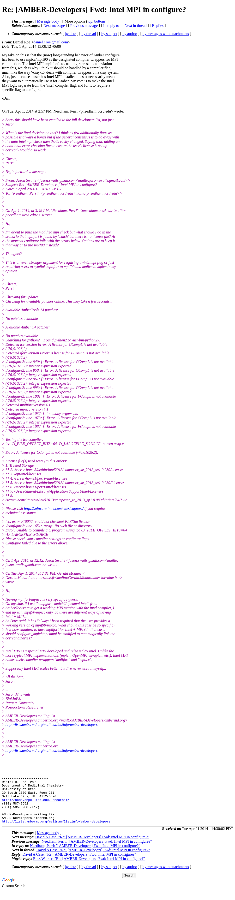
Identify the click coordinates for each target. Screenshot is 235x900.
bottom (99, 21)
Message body (48, 21)
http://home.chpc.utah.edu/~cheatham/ (35, 805)
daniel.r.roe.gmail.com (50, 42)
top (89, 21)
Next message (54, 26)
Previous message (84, 26)
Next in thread (136, 26)
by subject (109, 34)
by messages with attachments (166, 34)
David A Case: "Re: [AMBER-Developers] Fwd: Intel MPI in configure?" (92, 847)
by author (129, 34)
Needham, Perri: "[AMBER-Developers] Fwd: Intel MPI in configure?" (97, 851)
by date (70, 34)
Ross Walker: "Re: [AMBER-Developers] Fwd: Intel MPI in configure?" (89, 869)
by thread (89, 34)
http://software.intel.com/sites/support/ (53, 509)
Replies (157, 26)
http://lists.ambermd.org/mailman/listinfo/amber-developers (52, 724)
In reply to (111, 26)
